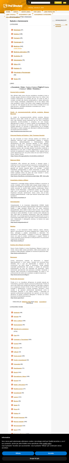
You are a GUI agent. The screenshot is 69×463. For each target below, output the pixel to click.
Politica (16, 413)
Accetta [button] (51, 453)
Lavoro (16, 397)
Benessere (13, 257)
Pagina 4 (29, 87)
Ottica (15, 64)
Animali (16, 316)
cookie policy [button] (47, 443)
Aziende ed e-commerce (21, 329)
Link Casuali (11, 14)
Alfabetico (25, 301)
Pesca (15, 409)
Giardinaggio (18, 368)
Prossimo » (37, 89)
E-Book (16, 352)
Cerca (15, 12)
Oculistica (17, 56)
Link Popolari (49, 12)
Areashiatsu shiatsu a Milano (19, 180)
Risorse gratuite (19, 421)
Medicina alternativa (20, 52)
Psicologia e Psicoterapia (22, 72)
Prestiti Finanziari (19, 417)
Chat (15, 335)
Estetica (16, 34)
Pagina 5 (35, 87)
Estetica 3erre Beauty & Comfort (20, 245)
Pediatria (16, 68)
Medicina (16, 46)
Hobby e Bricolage (19, 384)
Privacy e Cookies (13, 17)
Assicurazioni (18, 325)
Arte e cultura (18, 320)
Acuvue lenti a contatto (17, 92)
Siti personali (18, 425)
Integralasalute (14, 201)
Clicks (36, 301)
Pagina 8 (23, 89)
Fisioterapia (17, 42)
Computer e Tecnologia (21, 339)
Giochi (16, 372)
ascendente (42, 301)
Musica (16, 401)
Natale (16, 405)
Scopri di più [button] (34, 458)
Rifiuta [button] (18, 453)
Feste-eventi (17, 356)
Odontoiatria (18, 60)
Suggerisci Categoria (42, 14)
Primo (23, 87)
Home (8, 12)
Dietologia (17, 30)
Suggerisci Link (25, 14)
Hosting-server (18, 389)
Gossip (16, 380)
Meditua (12, 226)
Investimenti (17, 393)
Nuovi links (26, 12)
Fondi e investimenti (20, 360)
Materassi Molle (15, 160)
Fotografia (17, 364)
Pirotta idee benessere (17, 279)
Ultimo (29, 89)
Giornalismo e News (20, 376)
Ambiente (17, 312)
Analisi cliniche (18, 48)
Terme (16, 79)
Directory (16, 348)
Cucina (16, 343)
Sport (15, 430)
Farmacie (17, 38)
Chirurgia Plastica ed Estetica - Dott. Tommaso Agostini (27, 135)
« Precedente (14, 87)
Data (29, 301)
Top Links (37, 12)
